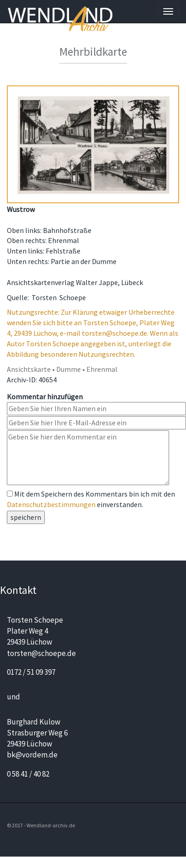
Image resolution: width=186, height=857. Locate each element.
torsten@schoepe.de (41, 653)
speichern (26, 517)
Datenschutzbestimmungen (51, 504)
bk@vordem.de (32, 755)
